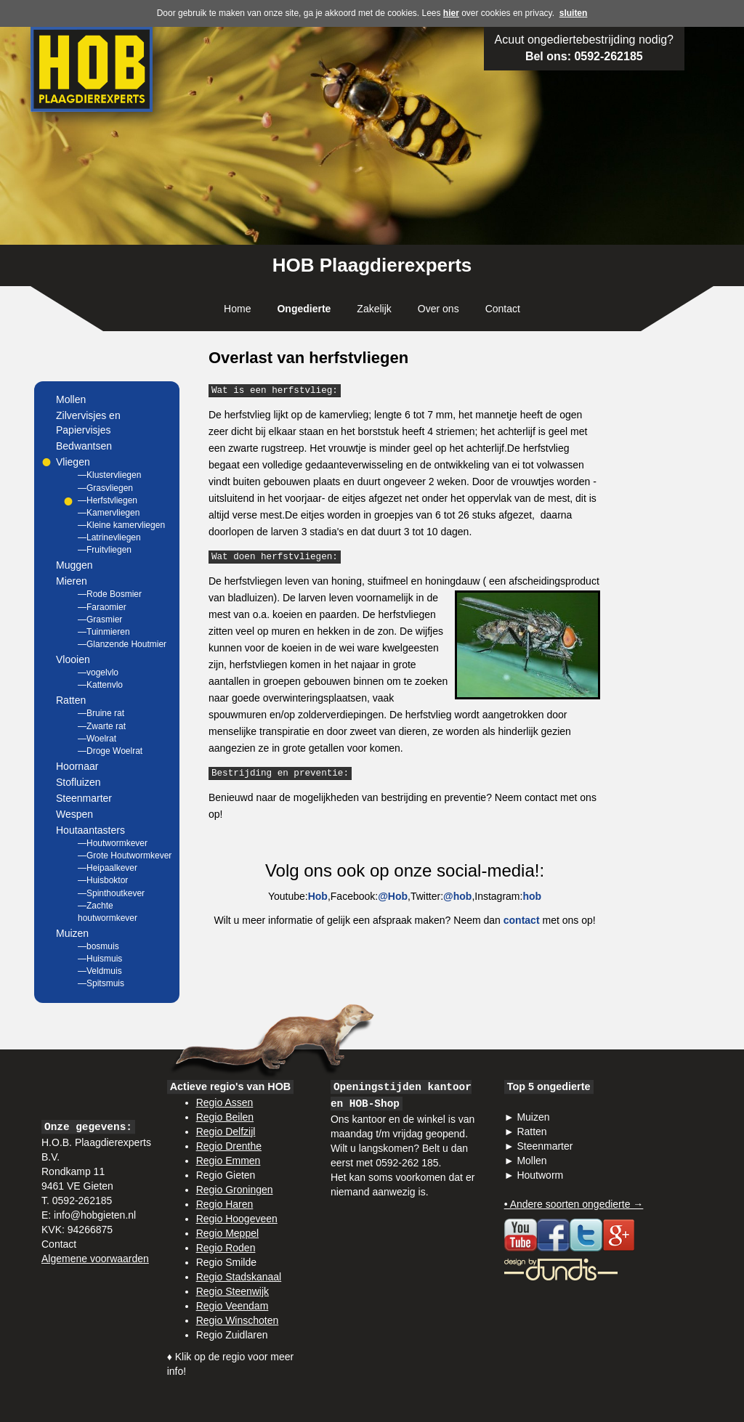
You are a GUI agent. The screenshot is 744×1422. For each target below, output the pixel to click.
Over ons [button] (438, 308)
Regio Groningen (234, 1189)
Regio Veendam (232, 1306)
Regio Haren (225, 1204)
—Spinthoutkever (111, 893)
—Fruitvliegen (105, 550)
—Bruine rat (101, 713)
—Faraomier (102, 607)
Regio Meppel (227, 1233)
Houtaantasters (90, 830)
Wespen (74, 814)
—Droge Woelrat (110, 751)
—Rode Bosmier (110, 594)
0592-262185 (608, 56)
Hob (318, 896)
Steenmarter (84, 798)
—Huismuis (100, 959)
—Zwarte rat (102, 726)
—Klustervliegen (109, 475)
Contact (502, 308)
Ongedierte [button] (304, 308)
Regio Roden (226, 1248)
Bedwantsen (84, 446)
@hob (457, 896)
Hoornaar (77, 766)
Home (237, 308)
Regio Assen (225, 1102)
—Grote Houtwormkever (124, 855)
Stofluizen (78, 782)
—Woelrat (97, 739)
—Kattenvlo (100, 685)
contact (522, 920)
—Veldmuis (100, 971)
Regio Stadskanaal (239, 1277)
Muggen (74, 565)
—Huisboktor (103, 880)
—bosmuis (98, 946)
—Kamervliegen (109, 513)
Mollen (71, 399)
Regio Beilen (225, 1117)
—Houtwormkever (112, 843)
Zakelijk (374, 308)
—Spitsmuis (101, 983)
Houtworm (540, 1175)
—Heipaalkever (107, 868)
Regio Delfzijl (226, 1131)
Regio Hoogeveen (237, 1218)
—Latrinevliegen (109, 537)
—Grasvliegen (105, 488)
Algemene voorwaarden (95, 1258)
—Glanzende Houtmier (122, 644)
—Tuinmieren (104, 632)
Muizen (533, 1117)
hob (531, 896)
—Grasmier (100, 619)
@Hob (393, 896)
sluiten (573, 13)
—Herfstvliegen (107, 500)
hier (451, 13)
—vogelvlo (98, 672)
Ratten (531, 1131)
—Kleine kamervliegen (121, 525)
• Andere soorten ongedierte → (574, 1204)
